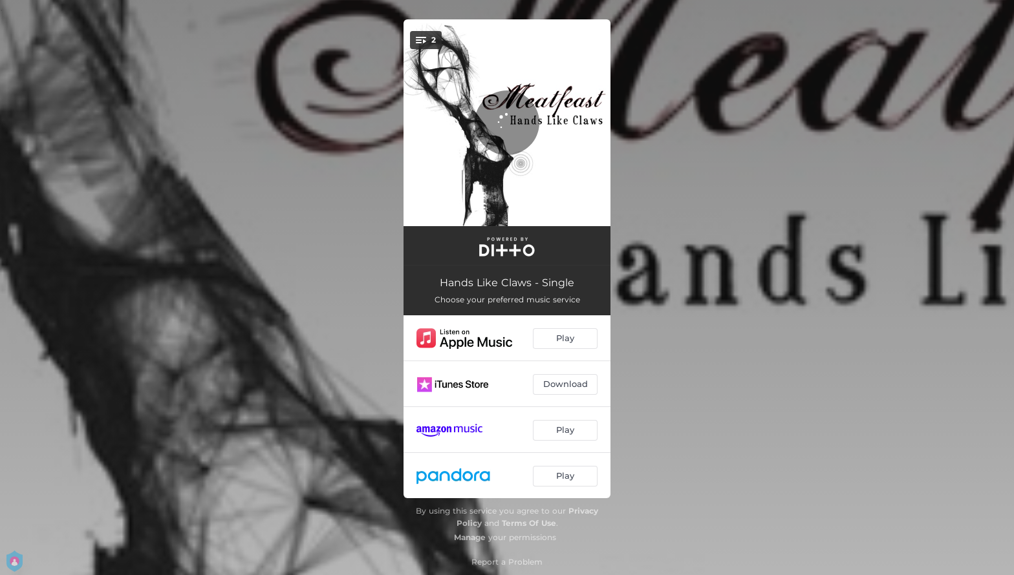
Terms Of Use (529, 523)
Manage (470, 537)
